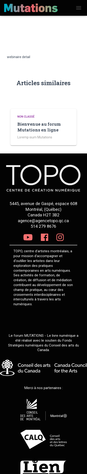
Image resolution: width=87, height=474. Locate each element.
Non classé (26, 116)
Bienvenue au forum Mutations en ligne (39, 127)
